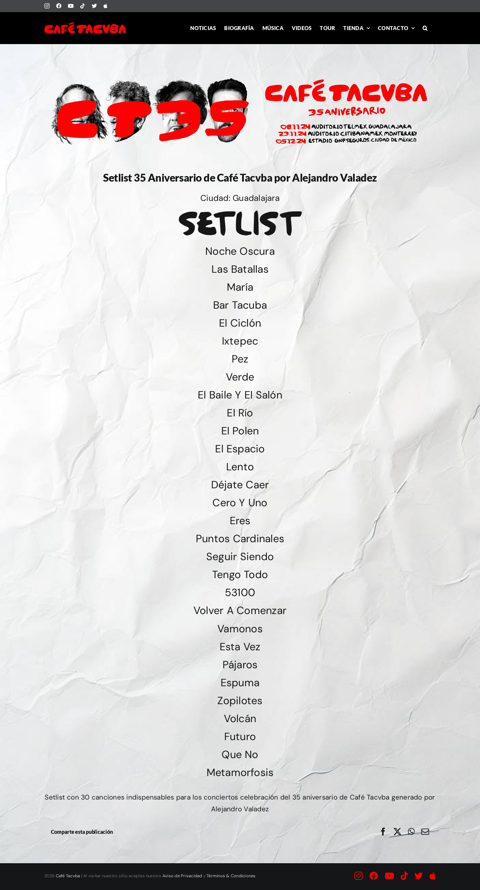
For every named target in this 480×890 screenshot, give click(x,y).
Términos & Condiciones (231, 876)
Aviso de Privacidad (182, 876)
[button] (425, 28)
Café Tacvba (68, 876)
